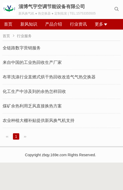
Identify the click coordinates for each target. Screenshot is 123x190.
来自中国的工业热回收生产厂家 (32, 62)
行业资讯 (78, 24)
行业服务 (24, 36)
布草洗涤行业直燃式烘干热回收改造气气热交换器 (49, 77)
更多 (101, 24)
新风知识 (28, 24)
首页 (8, 24)
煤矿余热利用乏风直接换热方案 (32, 106)
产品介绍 (53, 24)
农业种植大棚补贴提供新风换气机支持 (38, 120)
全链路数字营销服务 (22, 48)
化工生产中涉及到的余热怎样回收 (34, 91)
